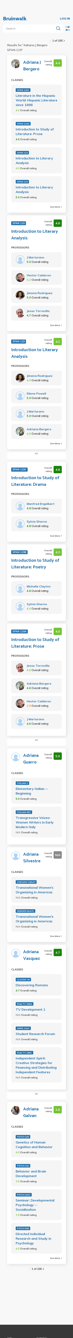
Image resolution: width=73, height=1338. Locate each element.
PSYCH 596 (23, 1228)
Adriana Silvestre (32, 858)
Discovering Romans (32, 985)
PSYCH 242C (23, 1194)
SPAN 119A (23, 123)
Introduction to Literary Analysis (34, 160)
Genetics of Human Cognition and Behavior (34, 1144)
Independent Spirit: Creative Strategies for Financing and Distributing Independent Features (36, 1065)
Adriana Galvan (31, 1112)
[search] (29, 28)
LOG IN (65, 18)
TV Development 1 (30, 1009)
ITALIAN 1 (22, 783)
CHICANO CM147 (26, 882)
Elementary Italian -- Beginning (32, 791)
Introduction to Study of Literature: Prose (35, 131)
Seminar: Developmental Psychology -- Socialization (35, 1205)
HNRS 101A (23, 1028)
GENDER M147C (25, 911)
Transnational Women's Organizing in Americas (34, 889)
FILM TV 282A (24, 1004)
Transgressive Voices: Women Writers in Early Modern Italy (35, 822)
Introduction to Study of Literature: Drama (35, 481)
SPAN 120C (23, 90)
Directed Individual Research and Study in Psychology (33, 1238)
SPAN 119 (22, 152)
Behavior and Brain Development (31, 1173)
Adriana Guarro (31, 759)
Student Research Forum (35, 1034)
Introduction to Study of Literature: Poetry (35, 564)
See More (56, 206)
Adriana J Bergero (32, 66)
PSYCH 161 (23, 1165)
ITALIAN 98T (24, 812)
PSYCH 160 (23, 1136)
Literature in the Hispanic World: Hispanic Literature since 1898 (36, 100)
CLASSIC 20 (23, 979)
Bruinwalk (15, 19)
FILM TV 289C (24, 1052)
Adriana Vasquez (31, 955)
